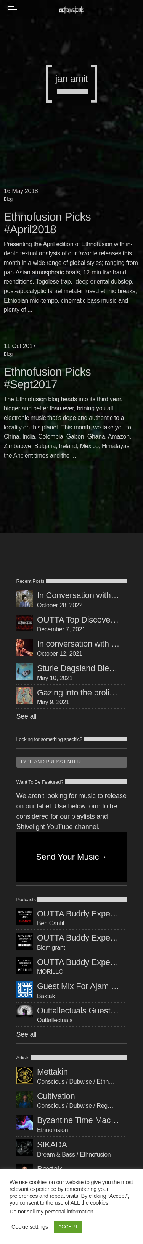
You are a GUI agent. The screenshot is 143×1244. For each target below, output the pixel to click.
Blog (8, 199)
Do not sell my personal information (51, 1212)
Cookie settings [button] (29, 1227)
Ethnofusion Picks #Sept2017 (47, 378)
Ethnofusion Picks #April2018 (47, 223)
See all (26, 716)
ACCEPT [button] (68, 1226)
